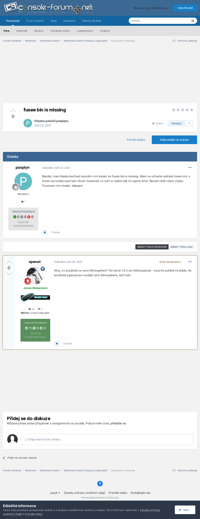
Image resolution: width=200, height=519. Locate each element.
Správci (39, 30)
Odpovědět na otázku (174, 139)
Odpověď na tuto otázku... (43, 439)
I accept (185, 509)
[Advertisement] (100, 75)
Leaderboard (85, 30)
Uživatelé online (60, 30)
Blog (53, 20)
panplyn (62, 121)
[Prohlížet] (149, 21)
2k (32, 308)
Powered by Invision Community (100, 497)
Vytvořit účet (185, 7)
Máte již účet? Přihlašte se (152, 8)
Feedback (69, 20)
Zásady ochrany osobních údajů (84, 492)
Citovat (55, 232)
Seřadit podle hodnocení (152, 247)
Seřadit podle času (182, 247)
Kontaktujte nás (140, 492)
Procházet (12, 22)
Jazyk (55, 492)
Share (157, 123)
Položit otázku (136, 139)
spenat (35, 262)
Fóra (6, 30)
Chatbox (105, 30)
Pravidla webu (118, 492)
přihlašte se (118, 423)
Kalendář (21, 30)
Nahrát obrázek (91, 20)
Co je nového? (35, 20)
